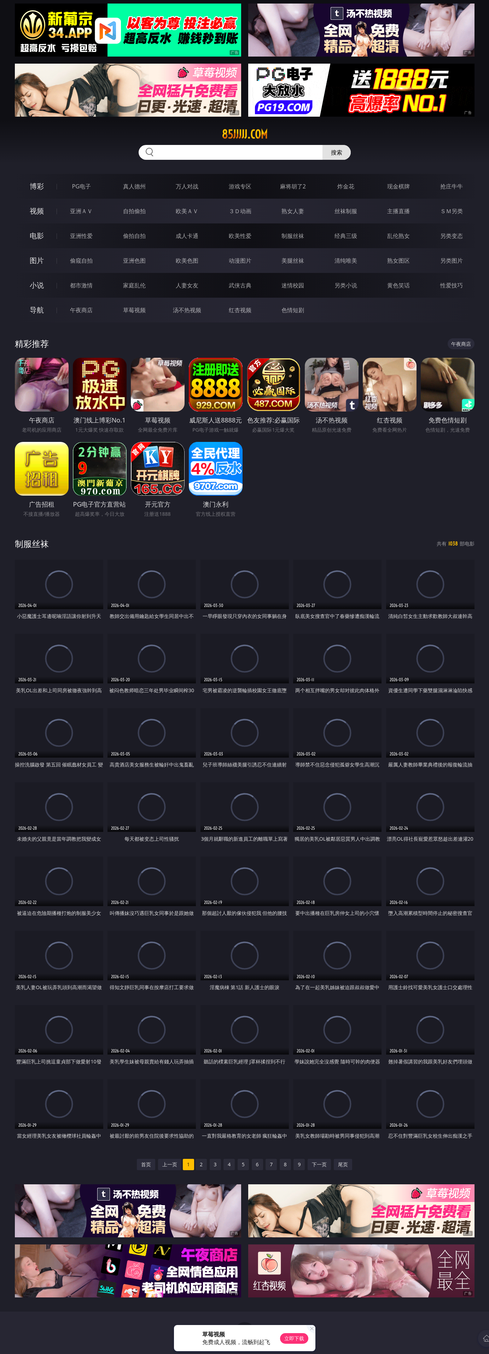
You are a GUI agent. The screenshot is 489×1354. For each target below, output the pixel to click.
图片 (37, 260)
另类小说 (345, 285)
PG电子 (81, 186)
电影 (37, 235)
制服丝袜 (292, 236)
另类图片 (451, 260)
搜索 (336, 152)
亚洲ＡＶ (81, 211)
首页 (146, 1164)
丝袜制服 (345, 211)
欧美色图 (187, 260)
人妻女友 (187, 285)
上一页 (169, 1164)
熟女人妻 (292, 211)
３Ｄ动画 (240, 211)
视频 (37, 211)
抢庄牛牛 (451, 186)
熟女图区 (398, 260)
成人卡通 (187, 236)
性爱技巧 (451, 285)
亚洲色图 (134, 260)
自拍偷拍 (134, 211)
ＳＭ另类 (451, 211)
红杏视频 (240, 310)
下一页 (319, 1164)
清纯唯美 (345, 260)
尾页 (343, 1164)
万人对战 (187, 186)
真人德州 (134, 186)
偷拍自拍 (134, 236)
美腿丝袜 (292, 260)
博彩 (37, 186)
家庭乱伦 (134, 285)
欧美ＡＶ (187, 211)
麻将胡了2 (293, 186)
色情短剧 (292, 310)
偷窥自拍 (81, 260)
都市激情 (81, 285)
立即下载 (294, 1338)
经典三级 (345, 236)
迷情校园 (292, 285)
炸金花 (345, 186)
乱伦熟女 (398, 236)
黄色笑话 (398, 285)
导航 (37, 310)
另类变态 (451, 236)
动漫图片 (240, 260)
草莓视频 (134, 310)
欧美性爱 (240, 236)
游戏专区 (240, 186)
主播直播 (398, 211)
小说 (37, 285)
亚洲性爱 (81, 236)
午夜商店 (81, 310)
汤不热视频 (187, 310)
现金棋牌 (398, 186)
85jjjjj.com (245, 134)
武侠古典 (240, 285)
